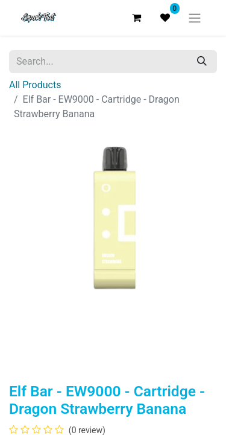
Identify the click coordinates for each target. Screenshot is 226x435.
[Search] (202, 61)
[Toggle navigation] (194, 18)
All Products (35, 85)
